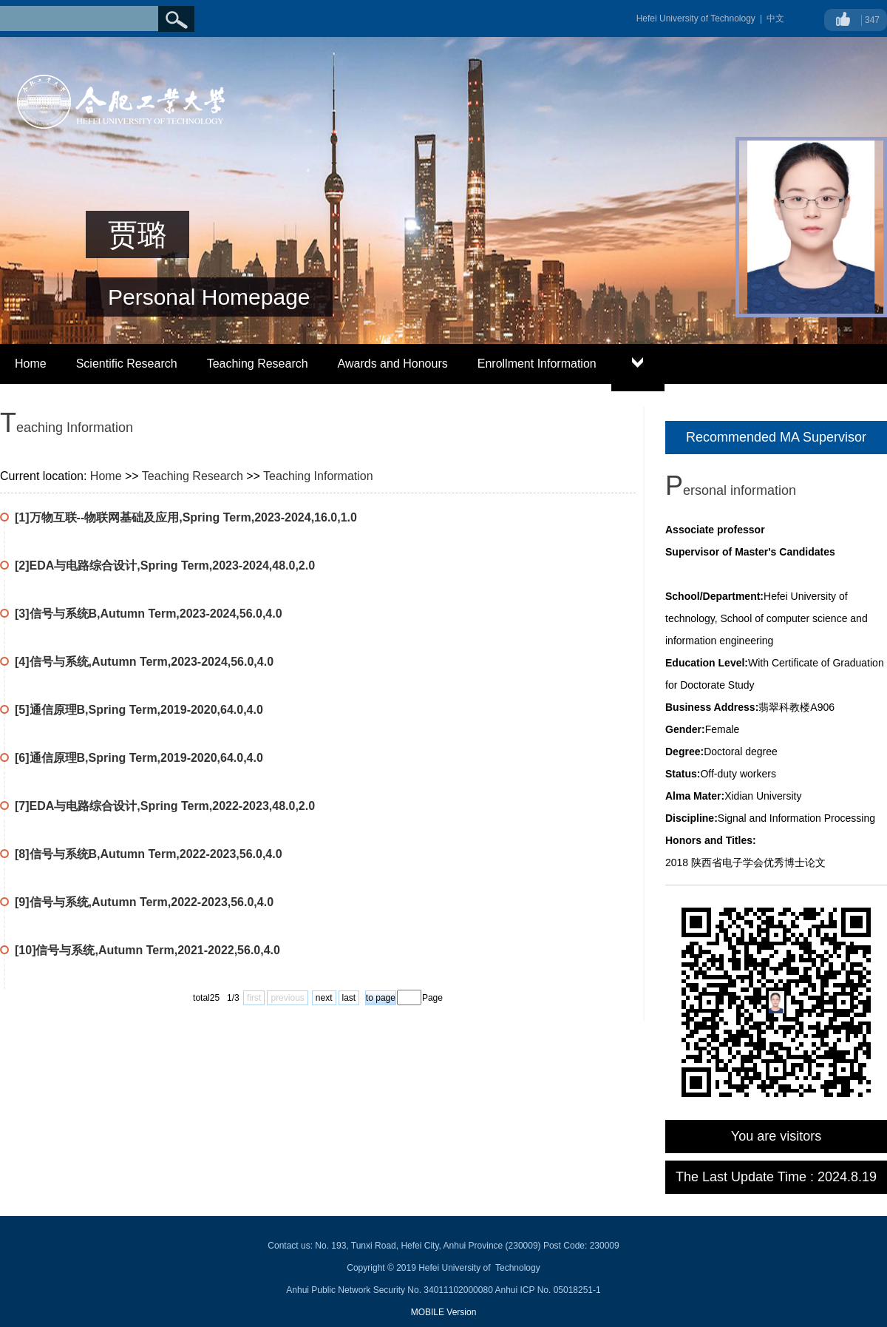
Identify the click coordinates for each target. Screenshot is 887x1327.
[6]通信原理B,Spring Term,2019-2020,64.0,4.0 (139, 758)
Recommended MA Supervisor (776, 437)
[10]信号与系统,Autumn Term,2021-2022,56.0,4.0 (147, 950)
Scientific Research (126, 363)
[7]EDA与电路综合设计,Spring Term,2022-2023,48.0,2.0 (165, 806)
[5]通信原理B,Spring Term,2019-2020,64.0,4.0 (139, 709)
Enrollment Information (537, 363)
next (324, 998)
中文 (775, 18)
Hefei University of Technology (695, 18)
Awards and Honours (393, 363)
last (349, 998)
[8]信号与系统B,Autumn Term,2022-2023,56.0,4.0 (148, 854)
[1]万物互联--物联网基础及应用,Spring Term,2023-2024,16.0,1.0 (186, 517)
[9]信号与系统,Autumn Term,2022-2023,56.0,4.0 (144, 902)
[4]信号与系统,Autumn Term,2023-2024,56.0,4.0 (144, 661)
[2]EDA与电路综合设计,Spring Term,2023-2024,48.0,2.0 (165, 565)
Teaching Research (257, 363)
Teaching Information (318, 476)
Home (31, 363)
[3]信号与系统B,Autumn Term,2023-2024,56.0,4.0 (148, 613)
